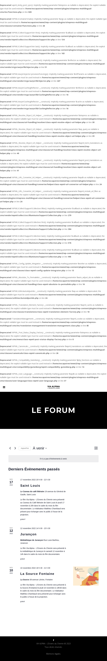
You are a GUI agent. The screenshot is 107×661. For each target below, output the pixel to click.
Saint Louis (30, 485)
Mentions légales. (53, 654)
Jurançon (28, 534)
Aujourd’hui (25, 448)
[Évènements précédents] (10, 448)
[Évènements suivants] (15, 448)
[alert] (53, 458)
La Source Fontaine (37, 574)
